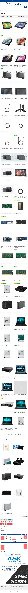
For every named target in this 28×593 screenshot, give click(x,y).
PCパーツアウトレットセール (5, 526)
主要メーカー (3, 530)
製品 (1, 528)
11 (20, 434)
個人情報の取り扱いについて (23, 586)
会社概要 (2, 586)
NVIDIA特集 (3, 10)
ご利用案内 (6, 586)
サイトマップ (7, 587)
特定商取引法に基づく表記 (13, 586)
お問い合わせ (12, 587)
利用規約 (2, 587)
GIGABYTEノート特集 (17, 10)
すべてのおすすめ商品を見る (23, 516)
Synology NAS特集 (9, 10)
